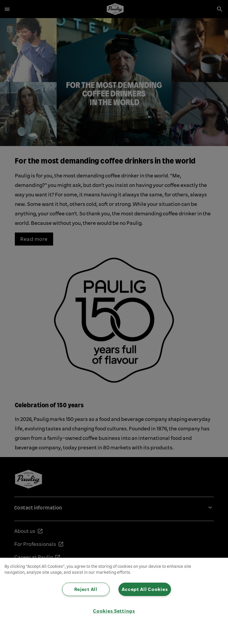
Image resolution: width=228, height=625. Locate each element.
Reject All (85, 589)
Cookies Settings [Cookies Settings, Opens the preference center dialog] (114, 611)
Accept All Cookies (145, 589)
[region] (114, 591)
